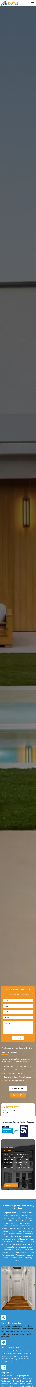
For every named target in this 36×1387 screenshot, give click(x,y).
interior (14, 1213)
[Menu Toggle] (32, 3)
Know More (11, 1185)
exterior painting (26, 1213)
